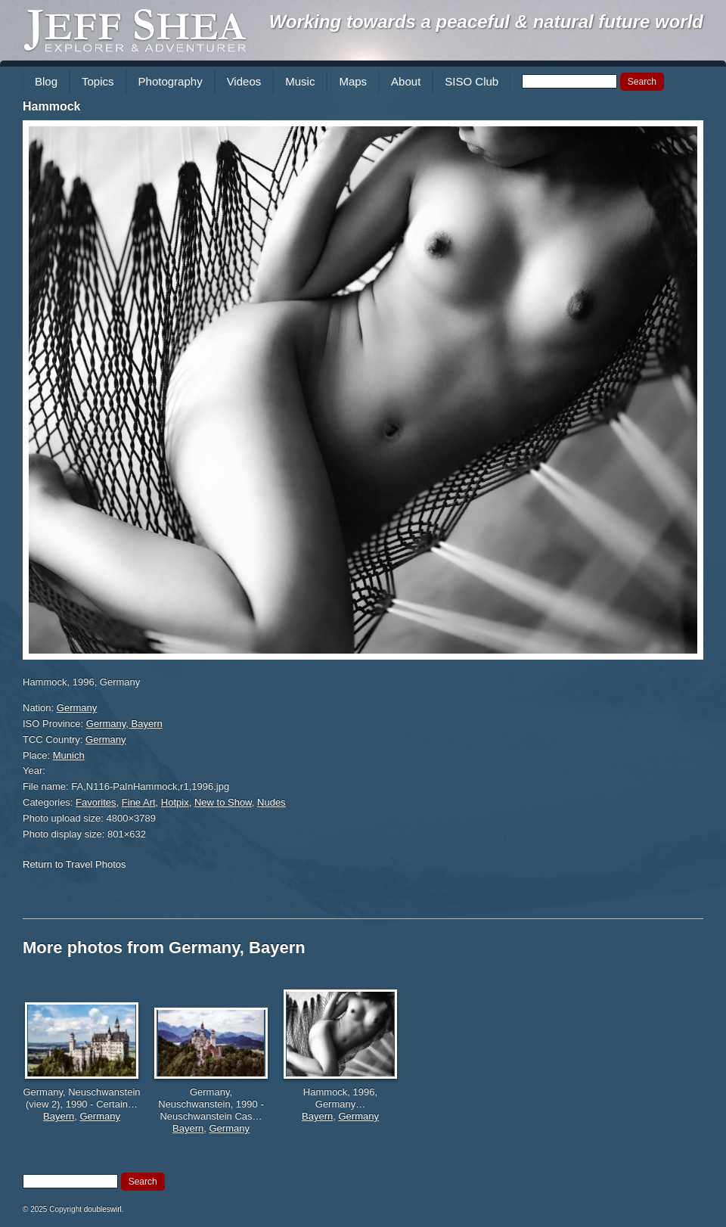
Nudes (271, 802)
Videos (244, 81)
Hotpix (175, 802)
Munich (69, 755)
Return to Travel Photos (74, 864)
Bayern (58, 1116)
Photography (170, 81)
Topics (98, 81)
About (405, 81)
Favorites (96, 802)
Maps (353, 81)
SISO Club (471, 81)
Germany (77, 707)
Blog (46, 81)
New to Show (223, 802)
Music (300, 81)
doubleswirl (103, 1209)
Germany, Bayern (124, 723)
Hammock (51, 106)
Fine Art (139, 802)
